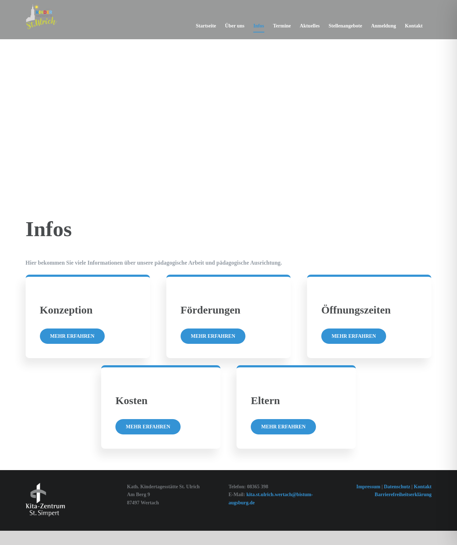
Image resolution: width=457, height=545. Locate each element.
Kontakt (423, 486)
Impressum (368, 486)
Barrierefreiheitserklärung (403, 494)
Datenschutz (397, 486)
